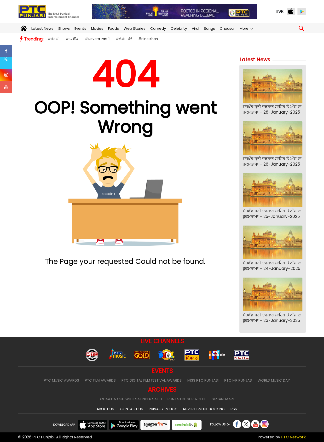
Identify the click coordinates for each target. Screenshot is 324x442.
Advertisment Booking (204, 408)
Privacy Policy (163, 408)
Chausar (227, 28)
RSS (234, 408)
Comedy (158, 28)
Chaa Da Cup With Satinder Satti (131, 398)
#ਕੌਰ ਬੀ (53, 38)
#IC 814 (72, 38)
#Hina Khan (148, 38)
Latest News (42, 28)
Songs (209, 28)
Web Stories (134, 28)
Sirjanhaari (223, 398)
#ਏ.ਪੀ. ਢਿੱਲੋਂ (124, 38)
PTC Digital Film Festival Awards (152, 380)
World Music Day (274, 380)
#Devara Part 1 (97, 38)
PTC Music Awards (61, 380)
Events (80, 28)
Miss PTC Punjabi (203, 380)
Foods (113, 28)
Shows (64, 28)
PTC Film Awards (100, 380)
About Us (105, 408)
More (246, 28)
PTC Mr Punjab (238, 380)
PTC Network (293, 437)
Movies (97, 28)
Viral (195, 28)
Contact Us (131, 408)
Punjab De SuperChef (187, 398)
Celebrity (179, 28)
